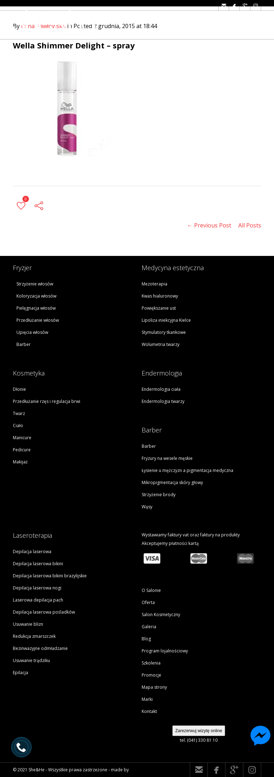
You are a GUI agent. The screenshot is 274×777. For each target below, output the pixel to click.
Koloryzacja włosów (36, 296)
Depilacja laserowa (32, 551)
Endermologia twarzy (163, 401)
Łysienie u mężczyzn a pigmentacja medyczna (187, 470)
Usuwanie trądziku (31, 660)
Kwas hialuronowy (160, 296)
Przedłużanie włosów (37, 320)
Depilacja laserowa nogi (37, 588)
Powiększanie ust (159, 308)
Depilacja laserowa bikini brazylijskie (50, 576)
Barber (23, 344)
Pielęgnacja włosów (36, 308)
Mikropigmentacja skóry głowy (172, 482)
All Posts (249, 225)
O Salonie (151, 590)
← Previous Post (209, 225)
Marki (147, 699)
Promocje (151, 675)
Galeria (149, 627)
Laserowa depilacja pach (38, 600)
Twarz (19, 413)
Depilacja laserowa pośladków (44, 612)
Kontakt (149, 711)
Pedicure (22, 450)
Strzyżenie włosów (34, 284)
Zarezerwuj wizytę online (198, 730)
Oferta (148, 602)
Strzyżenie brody (159, 495)
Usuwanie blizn (28, 624)
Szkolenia (151, 663)
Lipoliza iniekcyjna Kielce (166, 320)
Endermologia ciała (161, 389)
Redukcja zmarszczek (34, 636)
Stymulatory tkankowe (164, 332)
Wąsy (147, 507)
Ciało (18, 425)
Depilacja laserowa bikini (38, 564)
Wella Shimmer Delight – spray (74, 45)
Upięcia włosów (32, 332)
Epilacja (20, 673)
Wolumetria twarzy (160, 344)
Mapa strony (154, 687)
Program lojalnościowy (165, 651)
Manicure (22, 438)
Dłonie (19, 389)
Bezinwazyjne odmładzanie (40, 648)
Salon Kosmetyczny (161, 614)
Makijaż (20, 462)
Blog (146, 639)
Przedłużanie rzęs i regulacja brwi (46, 401)
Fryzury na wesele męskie (167, 458)
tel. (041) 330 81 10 (199, 740)
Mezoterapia (154, 284)
